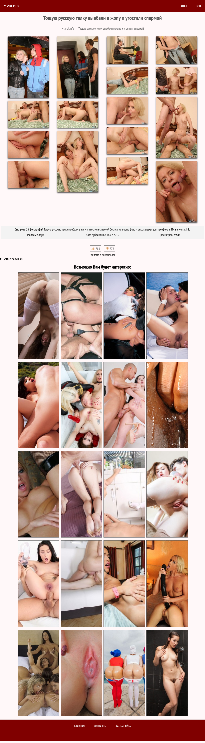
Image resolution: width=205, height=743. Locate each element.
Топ (198, 6)
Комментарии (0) (12, 259)
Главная (79, 726)
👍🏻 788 (95, 249)
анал (184, 6)
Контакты (100, 726)
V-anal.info (11, 6)
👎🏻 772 (109, 249)
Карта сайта (123, 726)
